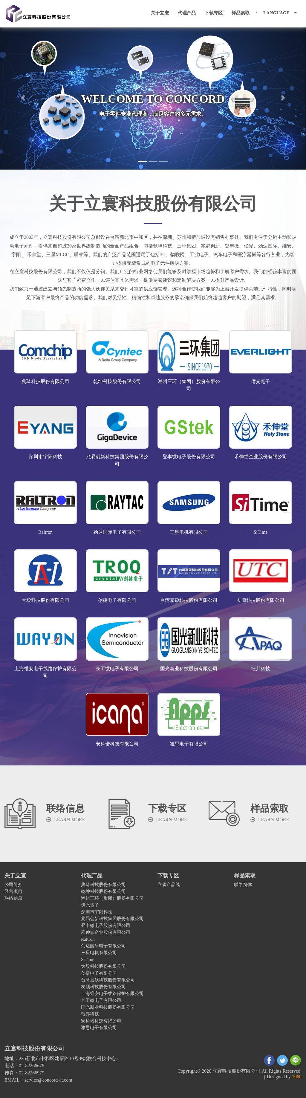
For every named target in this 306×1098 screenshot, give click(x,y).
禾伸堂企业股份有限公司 (105, 932)
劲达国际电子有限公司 (103, 945)
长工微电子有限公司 (101, 1000)
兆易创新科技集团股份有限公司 (112, 918)
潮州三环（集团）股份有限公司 (112, 898)
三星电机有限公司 (99, 952)
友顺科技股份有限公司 (103, 986)
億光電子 (90, 905)
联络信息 (13, 898)
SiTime (87, 959)
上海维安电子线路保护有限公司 (112, 993)
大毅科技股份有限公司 (103, 966)
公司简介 (13, 884)
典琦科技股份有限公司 (103, 884)
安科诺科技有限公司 (101, 1020)
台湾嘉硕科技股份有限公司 (108, 979)
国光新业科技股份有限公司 (108, 1007)
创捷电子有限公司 (99, 973)
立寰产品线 (168, 884)
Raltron (88, 939)
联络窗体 (243, 884)
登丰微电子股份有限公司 (105, 925)
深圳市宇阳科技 (96, 911)
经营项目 (13, 891)
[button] (23, 98)
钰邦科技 (90, 1013)
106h (297, 1076)
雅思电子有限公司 (99, 1027)
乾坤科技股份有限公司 (103, 891)
